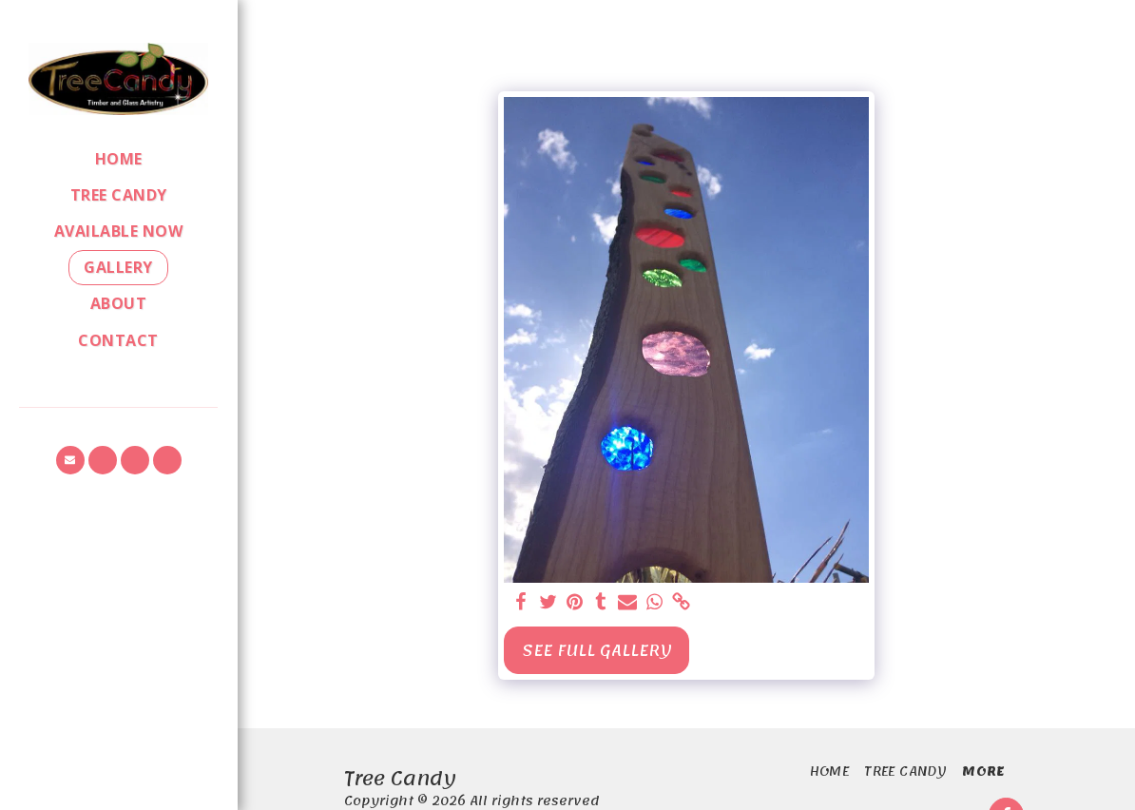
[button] (70, 460)
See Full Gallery (597, 650)
